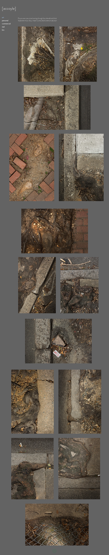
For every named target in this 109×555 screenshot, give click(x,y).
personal (5, 20)
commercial (6, 24)
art (3, 17)
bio (3, 30)
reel (3, 27)
